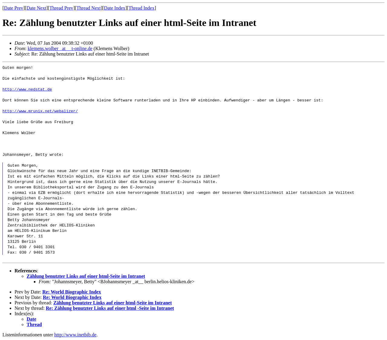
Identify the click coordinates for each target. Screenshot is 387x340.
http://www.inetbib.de (75, 334)
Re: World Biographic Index (71, 291)
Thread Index (141, 8)
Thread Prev (61, 8)
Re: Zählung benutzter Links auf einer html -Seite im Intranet (110, 308)
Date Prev (13, 8)
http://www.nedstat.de (27, 89)
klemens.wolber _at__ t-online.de (60, 48)
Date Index (114, 8)
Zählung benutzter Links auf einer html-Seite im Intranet (86, 276)
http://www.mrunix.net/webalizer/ (40, 111)
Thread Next (88, 8)
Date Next (36, 8)
